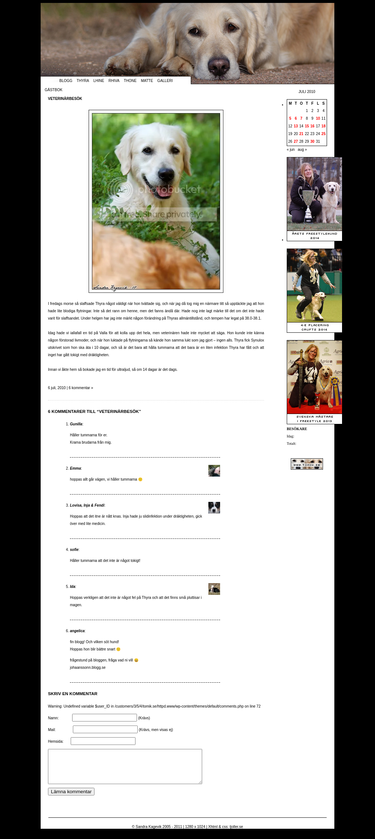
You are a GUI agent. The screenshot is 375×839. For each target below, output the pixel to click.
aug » (302, 150)
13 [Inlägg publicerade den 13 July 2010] (296, 126)
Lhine (98, 81)
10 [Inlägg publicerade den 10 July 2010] (318, 118)
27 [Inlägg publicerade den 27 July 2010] (296, 141)
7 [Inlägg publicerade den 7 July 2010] (301, 118)
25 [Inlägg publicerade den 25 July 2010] (324, 134)
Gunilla (76, 424)
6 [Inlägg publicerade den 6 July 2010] (296, 118)
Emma (75, 468)
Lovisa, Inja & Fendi (87, 505)
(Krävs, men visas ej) (156, 730)
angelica (77, 631)
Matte (147, 81)
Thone (130, 81)
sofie (74, 550)
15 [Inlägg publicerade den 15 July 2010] (307, 126)
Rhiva (113, 81)
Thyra (83, 81)
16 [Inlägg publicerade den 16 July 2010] (313, 126)
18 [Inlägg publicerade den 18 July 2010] (324, 126)
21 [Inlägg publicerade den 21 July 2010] (301, 134)
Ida (72, 587)
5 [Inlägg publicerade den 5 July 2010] (290, 118)
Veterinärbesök (65, 99)
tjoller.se (236, 833)
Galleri (165, 81)
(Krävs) (144, 718)
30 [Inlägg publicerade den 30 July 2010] (313, 141)
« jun (291, 150)
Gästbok (53, 90)
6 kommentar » (81, 388)
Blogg (66, 81)
